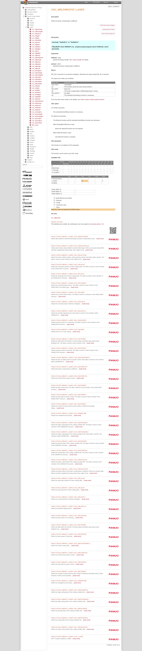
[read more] (77, 238)
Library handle (77, 60)
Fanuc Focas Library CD (108, 33)
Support (116, 2)
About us (106, 2)
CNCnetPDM (96, 2)
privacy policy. (96, 224)
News (86, 2)
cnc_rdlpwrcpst (55, 218)
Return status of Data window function (92, 99)
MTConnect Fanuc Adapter (107, 25)
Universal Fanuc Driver (109, 29)
